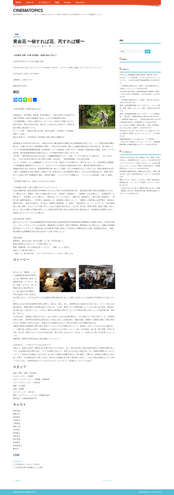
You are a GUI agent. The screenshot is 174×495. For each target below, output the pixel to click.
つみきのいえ (106, 481)
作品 (57, 2)
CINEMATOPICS (28, 10)
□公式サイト (18, 461)
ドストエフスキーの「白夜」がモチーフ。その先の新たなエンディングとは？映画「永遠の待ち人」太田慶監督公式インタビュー (140, 166)
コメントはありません (58, 46)
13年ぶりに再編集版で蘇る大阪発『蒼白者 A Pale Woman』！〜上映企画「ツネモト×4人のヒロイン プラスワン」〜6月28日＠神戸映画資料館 (140, 77)
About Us (80, 2)
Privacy (67, 2)
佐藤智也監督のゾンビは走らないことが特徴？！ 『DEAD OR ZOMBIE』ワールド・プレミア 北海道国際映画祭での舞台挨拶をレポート (140, 142)
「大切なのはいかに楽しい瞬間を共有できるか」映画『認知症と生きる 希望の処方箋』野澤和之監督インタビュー (140, 191)
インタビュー (44, 2)
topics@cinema (20, 46)
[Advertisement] (115, 22)
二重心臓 (17, 481)
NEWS (18, 2)
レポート (30, 2)
